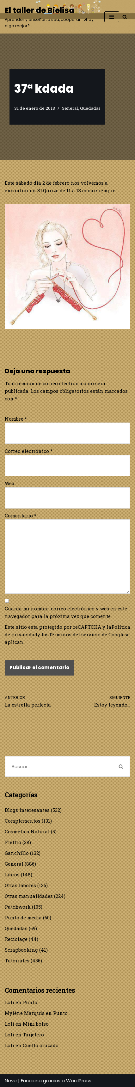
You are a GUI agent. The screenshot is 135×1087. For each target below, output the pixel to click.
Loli (9, 1002)
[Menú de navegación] (111, 16)
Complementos (22, 821)
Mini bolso (36, 1024)
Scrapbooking (21, 950)
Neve (11, 1080)
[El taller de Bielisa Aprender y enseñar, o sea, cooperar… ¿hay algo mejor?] (50, 16)
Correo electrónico (28, 451)
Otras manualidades (29, 896)
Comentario (20, 515)
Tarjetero (33, 1034)
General (70, 108)
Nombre (16, 419)
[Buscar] (124, 17)
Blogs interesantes (27, 810)
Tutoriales (17, 960)
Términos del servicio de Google (87, 634)
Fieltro (13, 842)
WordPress (78, 1080)
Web (9, 483)
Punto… (31, 1002)
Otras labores (20, 885)
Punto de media (23, 917)
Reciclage (16, 939)
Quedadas (90, 108)
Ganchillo (17, 853)
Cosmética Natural (27, 831)
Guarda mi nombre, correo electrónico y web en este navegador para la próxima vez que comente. (66, 612)
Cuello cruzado (40, 1045)
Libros (12, 874)
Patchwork (18, 907)
